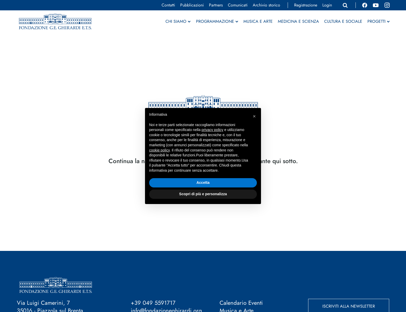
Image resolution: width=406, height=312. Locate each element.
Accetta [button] (203, 182)
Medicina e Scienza (298, 21)
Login (327, 5)
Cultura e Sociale (343, 21)
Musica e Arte (258, 21)
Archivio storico (266, 5)
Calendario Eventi (241, 303)
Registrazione (305, 5)
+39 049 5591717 (153, 303)
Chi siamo (178, 21)
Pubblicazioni (192, 5)
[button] (254, 116)
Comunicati (238, 5)
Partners (216, 5)
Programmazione (217, 21)
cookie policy (159, 150)
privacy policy (212, 130)
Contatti (168, 5)
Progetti (378, 21)
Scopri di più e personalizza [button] (203, 194)
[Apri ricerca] (345, 5)
